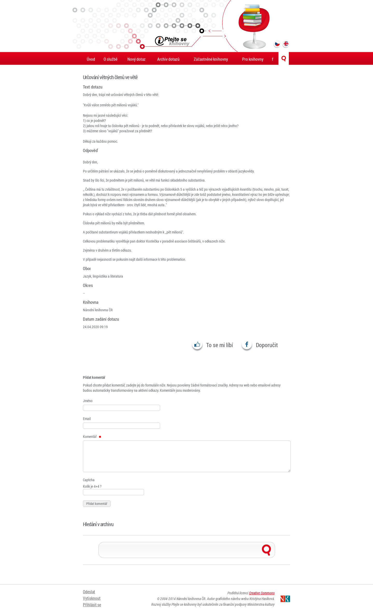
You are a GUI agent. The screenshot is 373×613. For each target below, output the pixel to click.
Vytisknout (92, 598)
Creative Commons (262, 592)
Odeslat (89, 591)
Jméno (87, 400)
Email (87, 418)
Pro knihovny (252, 59)
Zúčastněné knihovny (211, 59)
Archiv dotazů (168, 59)
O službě (110, 59)
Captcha (89, 479)
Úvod (91, 59)
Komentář (92, 436)
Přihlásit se (92, 604)
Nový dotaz (136, 59)
